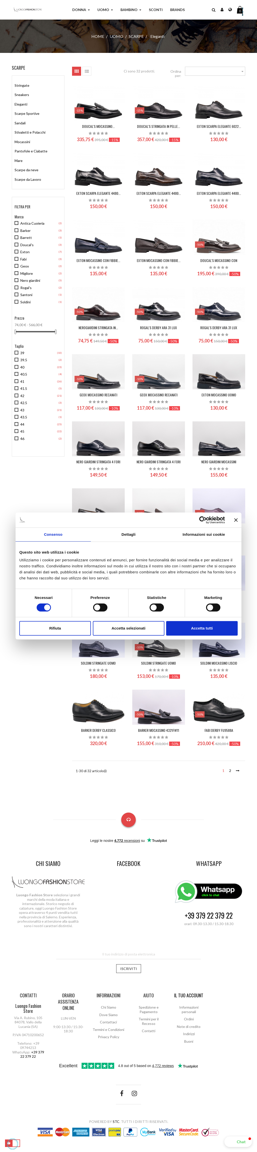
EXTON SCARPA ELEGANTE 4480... (98, 193)
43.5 (23, 417)
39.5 (23, 360)
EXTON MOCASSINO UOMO (219, 394)
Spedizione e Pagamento (149, 1009)
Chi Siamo (108, 1007)
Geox (24, 266)
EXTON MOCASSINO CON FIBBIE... (98, 260)
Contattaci (108, 1022)
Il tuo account (188, 995)
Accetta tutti (202, 628)
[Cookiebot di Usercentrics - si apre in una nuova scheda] (203, 520)
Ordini (189, 1019)
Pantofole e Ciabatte (31, 151)
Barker (25, 230)
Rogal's (26, 288)
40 (22, 367)
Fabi (23, 259)
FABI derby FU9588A (219, 730)
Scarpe (18, 67)
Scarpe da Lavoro (28, 179)
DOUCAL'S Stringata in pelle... (158, 126)
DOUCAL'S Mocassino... (98, 126)
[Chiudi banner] (236, 520)
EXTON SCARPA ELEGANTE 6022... (219, 126)
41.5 (23, 388)
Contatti (148, 1031)
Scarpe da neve (26, 170)
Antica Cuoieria (32, 223)
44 (22, 424)
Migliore (26, 273)
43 (22, 410)
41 (22, 381)
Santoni (26, 295)
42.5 (23, 403)
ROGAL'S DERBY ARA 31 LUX (158, 327)
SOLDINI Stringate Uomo (98, 663)
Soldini (25, 302)
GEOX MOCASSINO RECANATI (98, 394)
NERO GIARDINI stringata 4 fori (98, 461)
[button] (238, 1141)
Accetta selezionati (128, 628)
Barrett (26, 237)
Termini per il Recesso (149, 1021)
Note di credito (189, 1026)
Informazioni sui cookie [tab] (204, 534)
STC (116, 1121)
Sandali (20, 123)
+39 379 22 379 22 (209, 916)
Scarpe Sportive (27, 113)
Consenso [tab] (53, 534)
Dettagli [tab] (128, 534)
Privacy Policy (108, 1037)
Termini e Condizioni (108, 1029)
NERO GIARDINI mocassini (218, 461)
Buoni (188, 1041)
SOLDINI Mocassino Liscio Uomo (218, 665)
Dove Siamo (108, 1015)
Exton (25, 252)
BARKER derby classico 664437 (98, 733)
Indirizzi (189, 1034)
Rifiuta (55, 628)
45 (22, 431)
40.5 (23, 374)
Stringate (22, 85)
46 (22, 438)
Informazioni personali (189, 1009)
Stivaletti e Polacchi (30, 132)
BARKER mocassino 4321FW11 (158, 730)
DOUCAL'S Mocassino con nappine (218, 263)
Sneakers (22, 95)
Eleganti (21, 104)
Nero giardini (30, 280)
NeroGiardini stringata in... (98, 327)
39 (22, 353)
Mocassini (22, 142)
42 (22, 396)
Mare (19, 160)
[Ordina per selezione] (215, 71)
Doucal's (27, 245)
